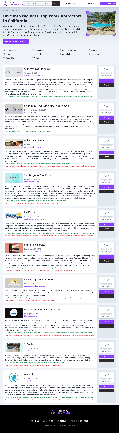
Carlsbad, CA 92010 (31, 73)
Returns (62, 425)
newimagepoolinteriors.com (34, 286)
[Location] (44, 3)
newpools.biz (29, 381)
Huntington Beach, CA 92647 (35, 110)
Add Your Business (108, 3)
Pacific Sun (30, 212)
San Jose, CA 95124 (31, 348)
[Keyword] (30, 3)
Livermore (95, 54)
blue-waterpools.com (32, 316)
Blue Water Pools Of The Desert (42, 309)
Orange (9, 54)
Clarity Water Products (37, 68)
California (15, 10)
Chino (36, 58)
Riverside (38, 54)
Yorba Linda (39, 50)
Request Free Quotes (16, 41)
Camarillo (10, 58)
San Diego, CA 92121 (32, 216)
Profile (106, 81)
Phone (106, 85)
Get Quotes (70, 3)
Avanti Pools (31, 374)
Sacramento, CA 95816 (32, 249)
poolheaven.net (30, 112)
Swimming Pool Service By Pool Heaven (46, 105)
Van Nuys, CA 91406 (31, 378)
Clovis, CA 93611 (30, 284)
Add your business (79, 420)
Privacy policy (49, 425)
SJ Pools (28, 344)
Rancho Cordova (69, 50)
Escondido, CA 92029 (32, 179)
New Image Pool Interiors (38, 279)
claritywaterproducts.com (33, 75)
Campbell (66, 54)
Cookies (72, 425)
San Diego (95, 50)
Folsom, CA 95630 (30, 145)
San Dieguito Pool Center (38, 175)
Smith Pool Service (34, 244)
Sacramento (11, 50)
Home (5, 10)
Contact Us (81, 3)
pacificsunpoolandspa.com (34, 219)
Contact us (48, 420)
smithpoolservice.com (32, 251)
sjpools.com (28, 351)
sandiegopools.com (31, 182)
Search (55, 3)
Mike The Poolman (34, 140)
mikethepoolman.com (32, 147)
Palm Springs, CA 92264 (33, 314)
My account (61, 420)
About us (35, 420)
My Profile (92, 3)
